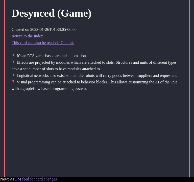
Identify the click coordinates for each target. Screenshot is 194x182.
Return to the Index (27, 36)
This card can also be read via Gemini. (43, 42)
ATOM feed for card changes (33, 179)
